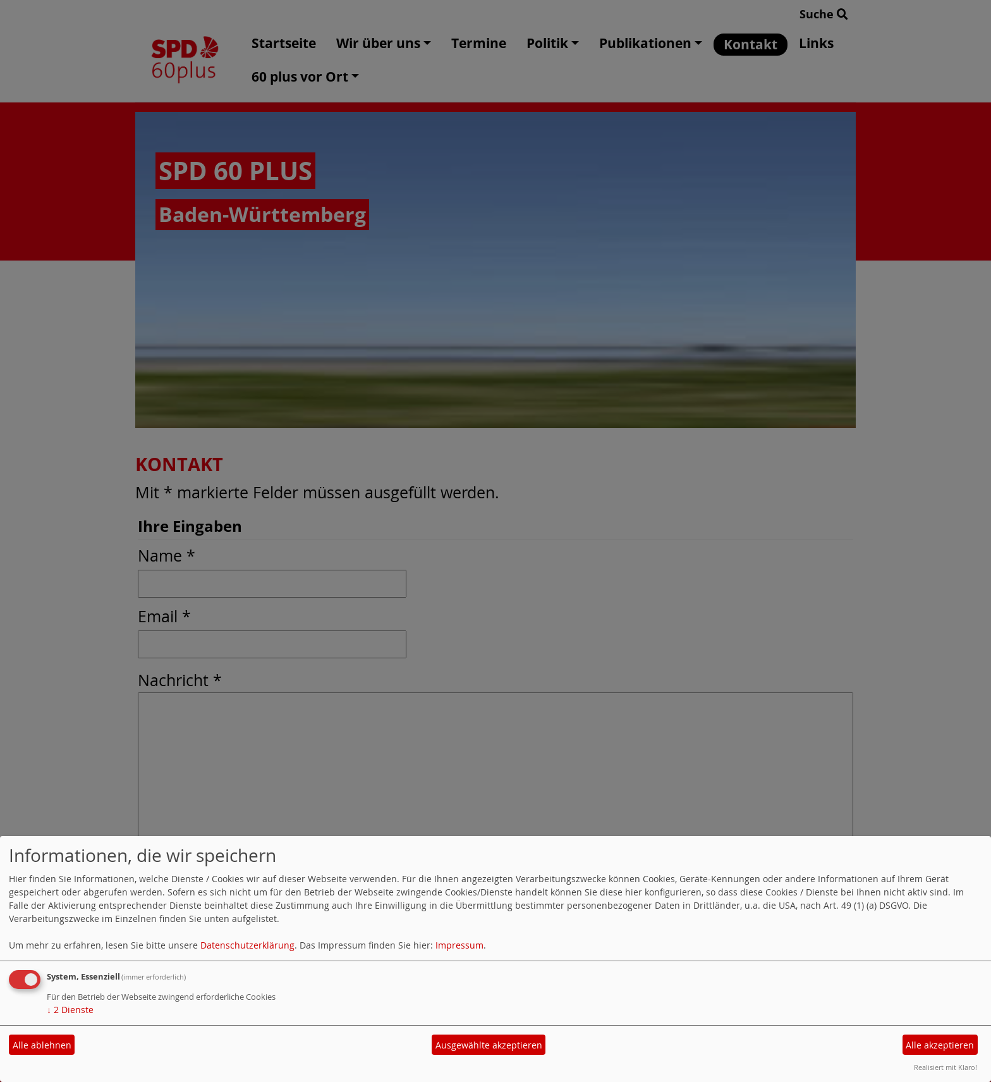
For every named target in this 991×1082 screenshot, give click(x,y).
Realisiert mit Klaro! (945, 1067)
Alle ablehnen (42, 1045)
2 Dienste (70, 1010)
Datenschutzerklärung (247, 945)
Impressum (459, 945)
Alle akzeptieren (940, 1045)
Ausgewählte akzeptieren (488, 1045)
